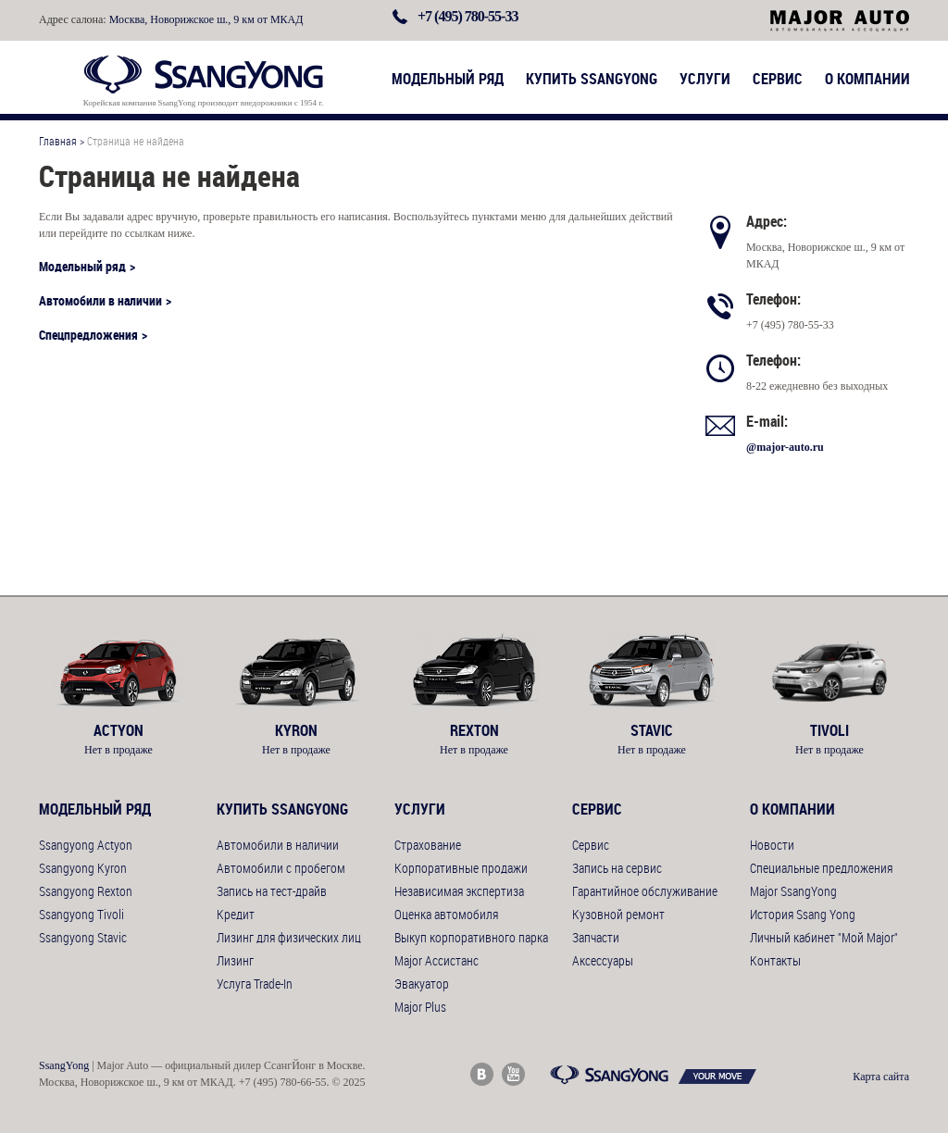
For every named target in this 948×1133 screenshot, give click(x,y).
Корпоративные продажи (461, 868)
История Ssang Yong (802, 914)
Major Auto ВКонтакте (481, 1074)
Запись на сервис (617, 868)
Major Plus (420, 1006)
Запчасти (595, 937)
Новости (772, 844)
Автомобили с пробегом (281, 868)
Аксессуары (602, 960)
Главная (58, 140)
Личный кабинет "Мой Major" (824, 937)
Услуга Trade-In (255, 983)
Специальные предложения (821, 868)
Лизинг (235, 960)
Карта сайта (881, 1076)
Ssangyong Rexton (85, 891)
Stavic (651, 730)
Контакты (775, 960)
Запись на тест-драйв (272, 891)
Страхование (427, 844)
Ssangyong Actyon (85, 844)
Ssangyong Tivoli (81, 914)
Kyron (296, 730)
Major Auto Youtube (513, 1074)
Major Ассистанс (436, 960)
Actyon (118, 730)
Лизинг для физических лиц (289, 937)
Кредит (236, 914)
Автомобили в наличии (100, 300)
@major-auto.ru (785, 447)
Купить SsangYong (591, 78)
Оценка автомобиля (446, 914)
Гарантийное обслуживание (644, 891)
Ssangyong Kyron (83, 868)
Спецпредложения (88, 334)
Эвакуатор (421, 983)
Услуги (705, 78)
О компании (867, 78)
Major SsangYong (793, 891)
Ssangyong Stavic (83, 937)
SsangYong (64, 1065)
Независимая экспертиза (459, 891)
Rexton (474, 730)
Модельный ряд (448, 78)
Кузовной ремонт (618, 914)
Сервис (778, 78)
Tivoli (829, 730)
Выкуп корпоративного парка (471, 937)
